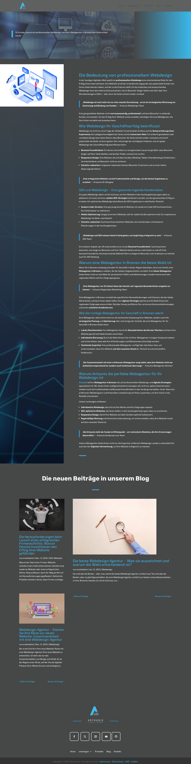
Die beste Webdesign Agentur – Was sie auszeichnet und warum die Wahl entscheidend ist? (121, 562)
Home (121, 6)
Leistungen (132, 6)
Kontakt (168, 6)
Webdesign (54, 644)
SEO (51, 558)
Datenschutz (118, 761)
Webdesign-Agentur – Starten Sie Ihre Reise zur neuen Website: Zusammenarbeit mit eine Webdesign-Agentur (41, 634)
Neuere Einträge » (56, 681)
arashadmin (28, 558)
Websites (58, 558)
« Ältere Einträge (27, 681)
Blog (159, 6)
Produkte (148, 6)
